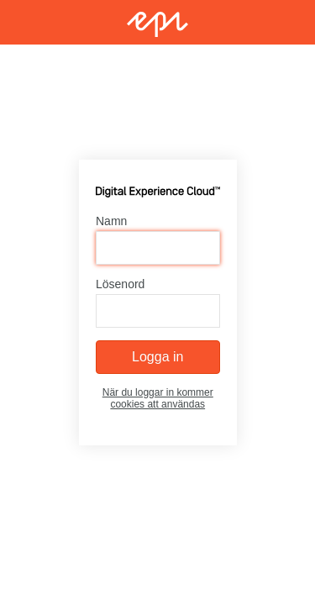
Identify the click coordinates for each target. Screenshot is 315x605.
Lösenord (120, 284)
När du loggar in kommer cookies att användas (157, 398)
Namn (111, 221)
